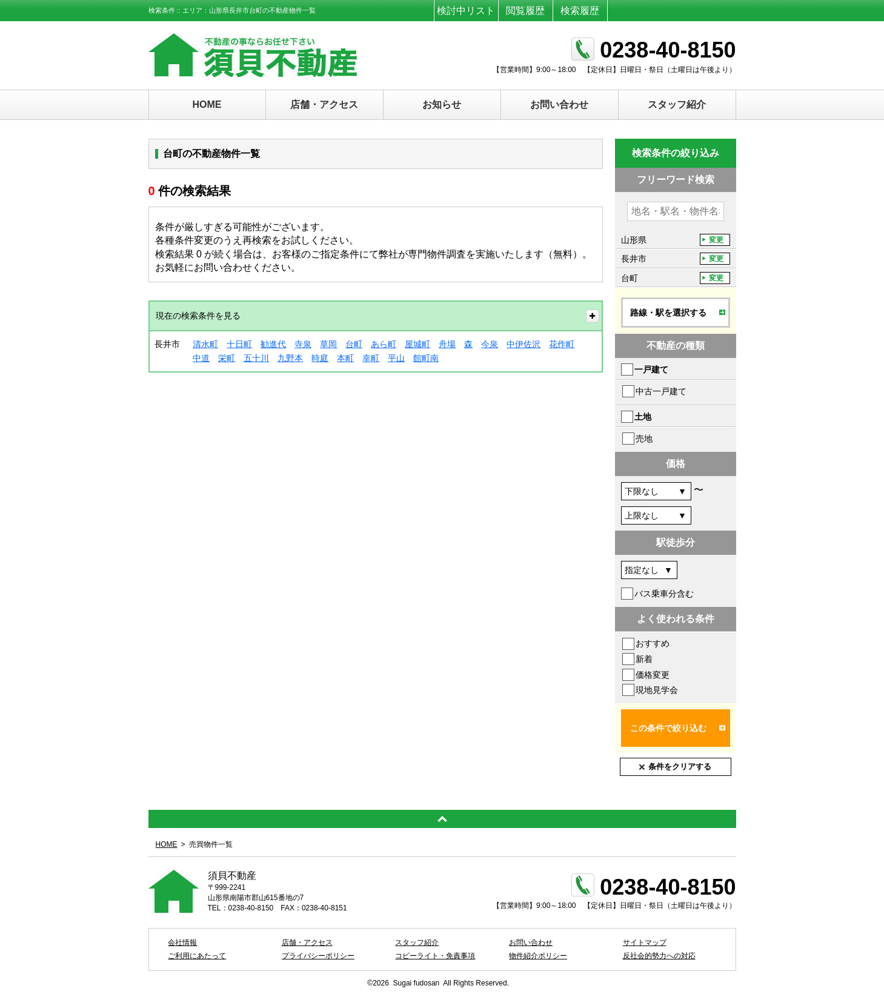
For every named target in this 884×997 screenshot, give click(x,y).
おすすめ (653, 643)
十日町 (239, 344)
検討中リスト (466, 10)
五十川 (256, 358)
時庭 (319, 358)
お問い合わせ (559, 104)
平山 (396, 358)
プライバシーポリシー (318, 956)
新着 (644, 659)
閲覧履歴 (525, 10)
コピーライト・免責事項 (435, 956)
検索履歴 (579, 10)
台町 (353, 344)
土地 (642, 416)
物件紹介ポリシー (538, 956)
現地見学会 (657, 690)
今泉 (489, 344)
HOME (207, 104)
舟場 (447, 344)
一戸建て (651, 369)
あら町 (383, 344)
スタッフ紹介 (677, 104)
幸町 (370, 358)
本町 (345, 358)
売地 (644, 438)
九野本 (290, 358)
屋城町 (417, 344)
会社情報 (182, 942)
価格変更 (653, 675)
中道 (201, 358)
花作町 (561, 344)
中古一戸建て (661, 391)
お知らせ (441, 104)
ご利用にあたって (197, 956)
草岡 (328, 344)
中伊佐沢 (523, 344)
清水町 (205, 344)
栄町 (226, 358)
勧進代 (273, 344)
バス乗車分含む (664, 593)
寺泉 (302, 344)
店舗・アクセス (324, 104)
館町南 (426, 358)
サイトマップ (644, 942)
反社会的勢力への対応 (659, 956)
